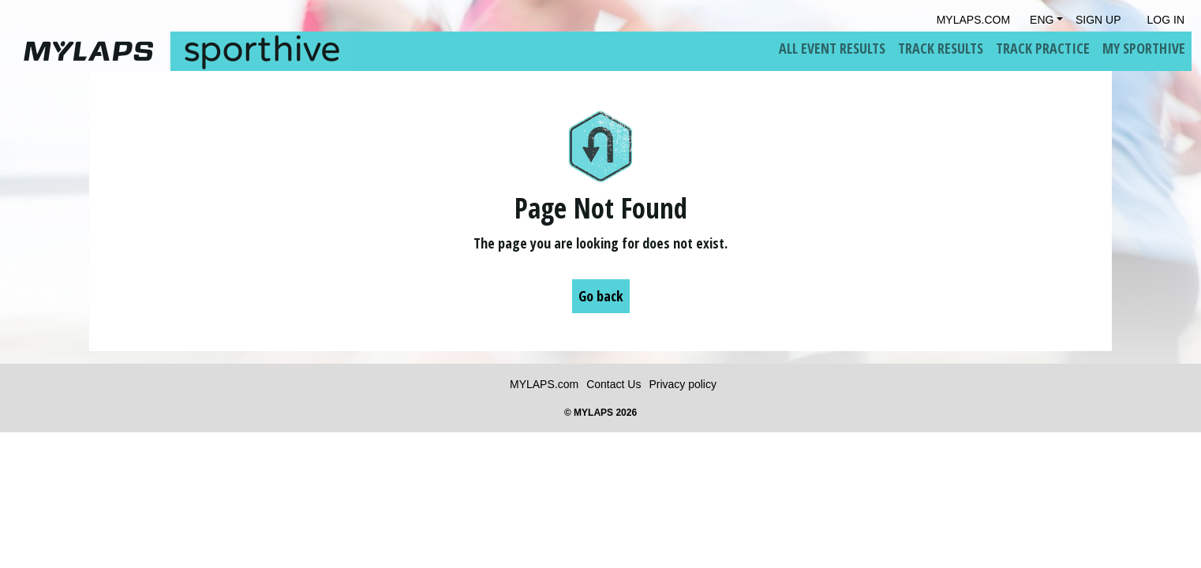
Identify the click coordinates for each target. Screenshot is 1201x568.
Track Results (940, 48)
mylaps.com (973, 19)
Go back (600, 295)
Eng (1041, 19)
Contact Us (613, 384)
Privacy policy (682, 384)
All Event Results (832, 48)
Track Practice (1043, 48)
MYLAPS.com (544, 384)
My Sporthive (1143, 48)
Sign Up (1098, 19)
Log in (1165, 19)
